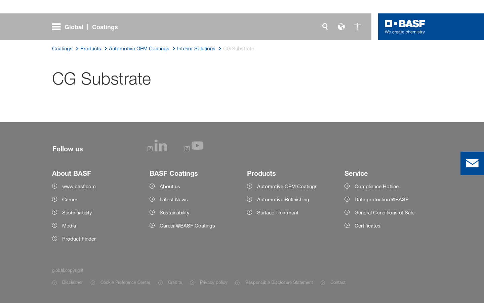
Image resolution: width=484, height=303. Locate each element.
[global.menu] (87, 26)
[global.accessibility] (357, 27)
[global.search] (325, 27)
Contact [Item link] (338, 282)
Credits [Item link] (175, 282)
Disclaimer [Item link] (72, 282)
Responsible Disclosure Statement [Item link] (279, 282)
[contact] (472, 163)
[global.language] (341, 27)
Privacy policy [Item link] (214, 282)
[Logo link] (405, 26)
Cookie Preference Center (125, 282)
